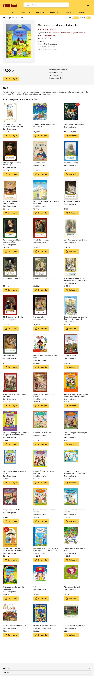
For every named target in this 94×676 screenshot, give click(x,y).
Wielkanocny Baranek (72, 587)
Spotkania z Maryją (71, 163)
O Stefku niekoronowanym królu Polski (45, 357)
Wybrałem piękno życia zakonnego (12, 164)
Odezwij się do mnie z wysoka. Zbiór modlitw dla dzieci (75, 318)
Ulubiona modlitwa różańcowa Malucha (75, 511)
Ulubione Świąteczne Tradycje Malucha (14, 472)
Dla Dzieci (40, 12)
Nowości (69, 12)
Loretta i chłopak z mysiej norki (14, 626)
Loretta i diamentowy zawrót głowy (74, 549)
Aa (70, 18)
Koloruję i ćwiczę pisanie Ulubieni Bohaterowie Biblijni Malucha (76, 395)
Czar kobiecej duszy (41, 240)
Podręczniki (54, 12)
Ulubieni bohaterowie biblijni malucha (44, 511)
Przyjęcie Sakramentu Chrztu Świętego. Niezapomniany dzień (76, 279)
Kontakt (81, 12)
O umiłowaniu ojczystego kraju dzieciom (14, 395)
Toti (34, 587)
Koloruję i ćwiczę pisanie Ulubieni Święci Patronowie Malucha (15, 434)
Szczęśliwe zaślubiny (72, 201)
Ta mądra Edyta (39, 163)
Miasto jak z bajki (70, 356)
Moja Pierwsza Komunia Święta (75, 240)
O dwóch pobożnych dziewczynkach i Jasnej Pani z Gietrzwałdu (75, 472)
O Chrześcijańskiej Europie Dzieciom (43, 395)
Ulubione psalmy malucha (42, 433)
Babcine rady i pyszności (42, 278)
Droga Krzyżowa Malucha (12, 510)
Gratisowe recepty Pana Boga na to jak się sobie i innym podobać (45, 549)
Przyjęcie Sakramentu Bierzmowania (11, 202)
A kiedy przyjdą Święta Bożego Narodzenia (45, 125)
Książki (12, 12)
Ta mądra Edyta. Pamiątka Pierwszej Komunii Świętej (13, 125)
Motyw (85, 17)
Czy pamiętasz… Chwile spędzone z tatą (12, 241)
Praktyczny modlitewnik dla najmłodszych (13, 588)
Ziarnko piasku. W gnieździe (74, 626)
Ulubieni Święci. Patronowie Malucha (43, 472)
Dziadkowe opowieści (11, 278)
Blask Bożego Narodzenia (13, 317)
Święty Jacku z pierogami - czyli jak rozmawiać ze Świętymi (15, 549)
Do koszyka (11, 79)
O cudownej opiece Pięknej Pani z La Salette (46, 202)
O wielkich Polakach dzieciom (44, 626)
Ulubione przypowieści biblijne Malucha (75, 434)
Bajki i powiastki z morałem (74, 124)
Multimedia (26, 12)
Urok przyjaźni (38, 317)
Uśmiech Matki (8, 356)
